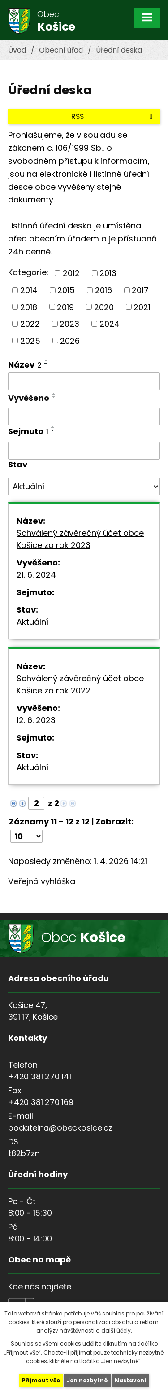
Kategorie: (28, 272)
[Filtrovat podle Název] (84, 381)
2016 (103, 290)
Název (25, 364)
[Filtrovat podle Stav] (84, 486)
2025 (30, 340)
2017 (140, 290)
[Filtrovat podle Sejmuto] (84, 451)
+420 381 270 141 (39, 1076)
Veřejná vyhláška (41, 881)
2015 (66, 290)
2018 (28, 306)
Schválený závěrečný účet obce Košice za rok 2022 (80, 684)
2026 (70, 340)
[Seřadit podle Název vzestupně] (47, 360)
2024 (109, 323)
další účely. (116, 1330)
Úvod (17, 50)
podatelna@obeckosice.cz (60, 1127)
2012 (71, 273)
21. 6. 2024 (36, 574)
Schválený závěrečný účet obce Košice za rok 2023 (80, 539)
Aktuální (32, 621)
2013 (107, 273)
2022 (30, 323)
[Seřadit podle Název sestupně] (47, 364)
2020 (104, 306)
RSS (113, 116)
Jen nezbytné (87, 1380)
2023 (69, 323)
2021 (142, 306)
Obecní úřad (61, 50)
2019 (65, 306)
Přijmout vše (41, 1380)
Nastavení (130, 1380)
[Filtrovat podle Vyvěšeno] (84, 417)
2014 (29, 290)
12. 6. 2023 (36, 720)
